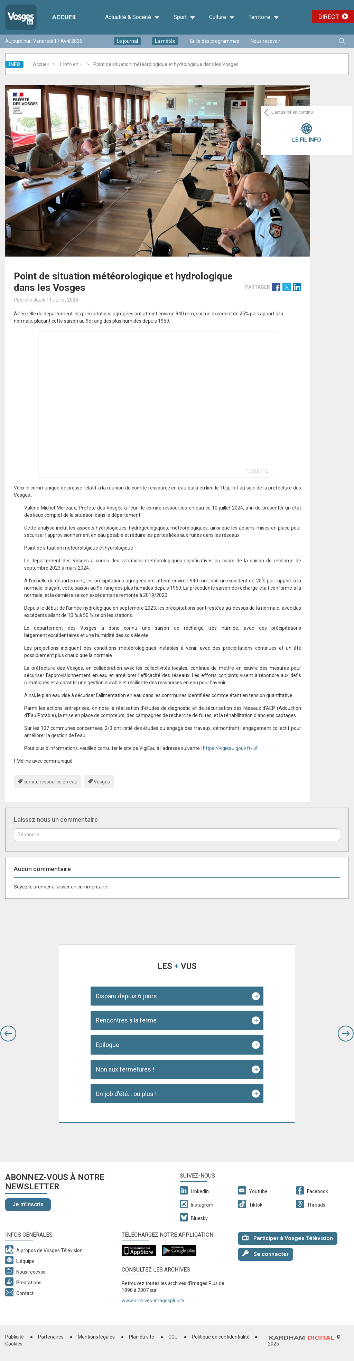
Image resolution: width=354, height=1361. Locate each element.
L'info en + (71, 64)
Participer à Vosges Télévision (287, 1237)
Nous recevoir (265, 41)
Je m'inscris (28, 1204)
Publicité (14, 1337)
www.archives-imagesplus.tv (153, 1300)
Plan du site (141, 1337)
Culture (222, 17)
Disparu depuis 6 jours (126, 996)
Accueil (41, 64)
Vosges (102, 781)
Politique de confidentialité (221, 1337)
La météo (165, 41)
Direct (328, 16)
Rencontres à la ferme (126, 1020)
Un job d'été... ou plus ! (126, 1093)
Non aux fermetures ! (125, 1069)
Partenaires (51, 1337)
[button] (8, 1033)
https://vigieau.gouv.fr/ (228, 748)
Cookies (13, 1343)
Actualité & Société (132, 17)
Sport (184, 17)
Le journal (127, 41)
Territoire (264, 17)
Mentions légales (96, 1337)
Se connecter (265, 1253)
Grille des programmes (214, 41)
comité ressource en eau (50, 781)
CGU (173, 1337)
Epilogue (107, 1044)
